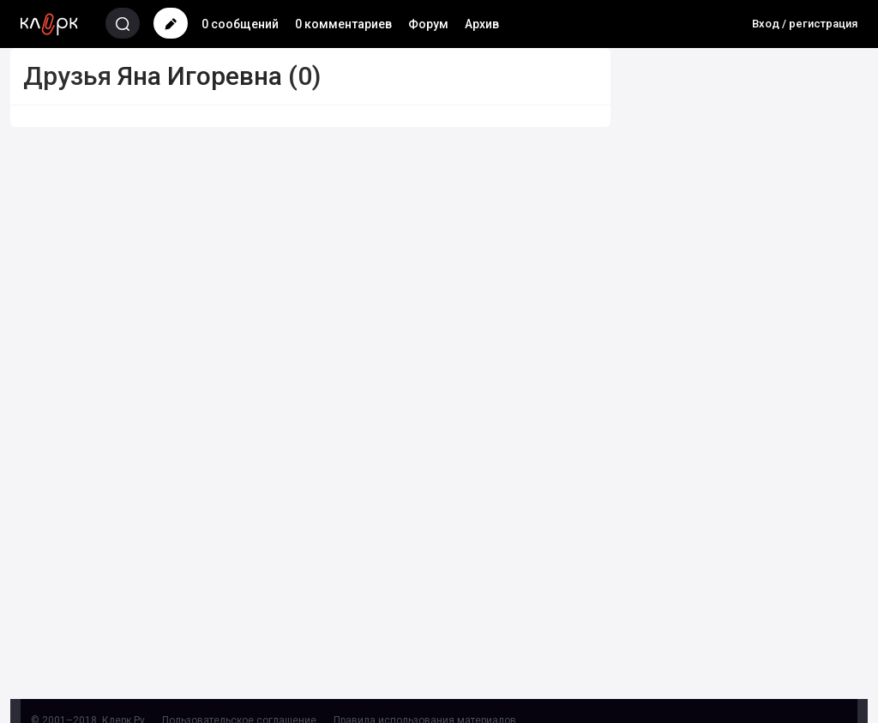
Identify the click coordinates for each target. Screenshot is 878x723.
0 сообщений (240, 24)
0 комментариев (343, 24)
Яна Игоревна (199, 76)
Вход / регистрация (804, 23)
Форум (428, 24)
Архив (482, 24)
